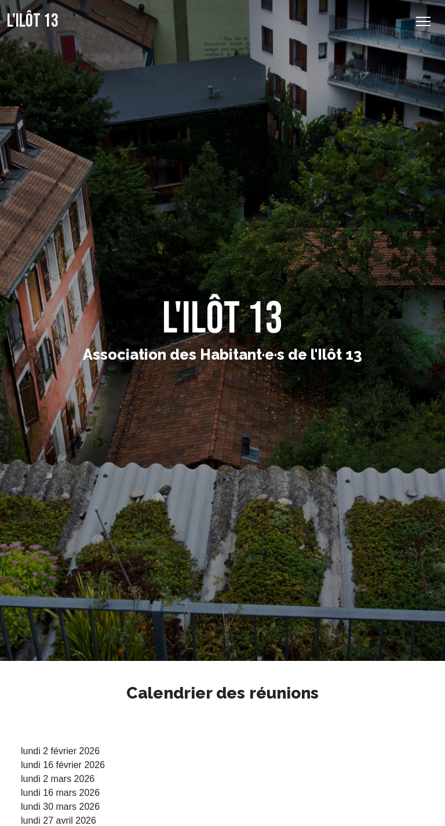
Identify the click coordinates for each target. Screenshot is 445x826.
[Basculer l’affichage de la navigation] (423, 21)
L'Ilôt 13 (33, 21)
